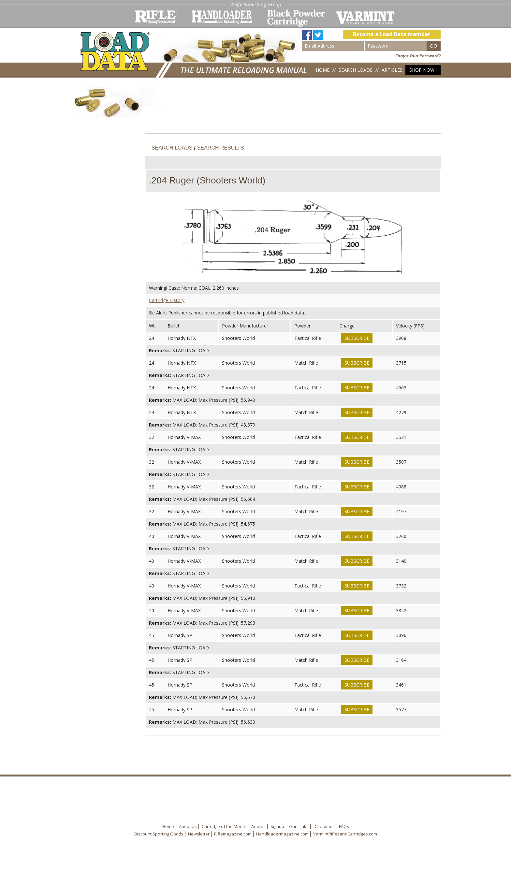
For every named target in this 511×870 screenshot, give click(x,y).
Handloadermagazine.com (282, 834)
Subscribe (356, 338)
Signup (277, 826)
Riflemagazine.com (233, 834)
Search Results (220, 148)
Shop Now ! (423, 70)
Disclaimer (324, 826)
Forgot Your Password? (418, 56)
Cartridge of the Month (224, 826)
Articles (392, 70)
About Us (188, 826)
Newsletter (199, 834)
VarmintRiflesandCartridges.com (345, 834)
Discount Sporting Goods (158, 834)
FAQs (344, 826)
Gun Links (299, 826)
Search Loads (355, 70)
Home (322, 70)
